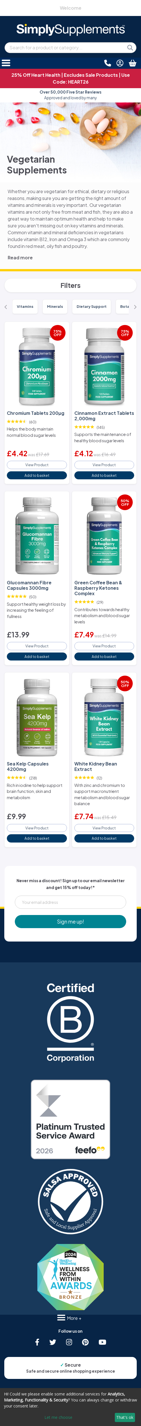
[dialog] (70, 1407)
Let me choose (58, 1417)
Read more (20, 257)
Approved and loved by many (70, 95)
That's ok (124, 1417)
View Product (36, 464)
